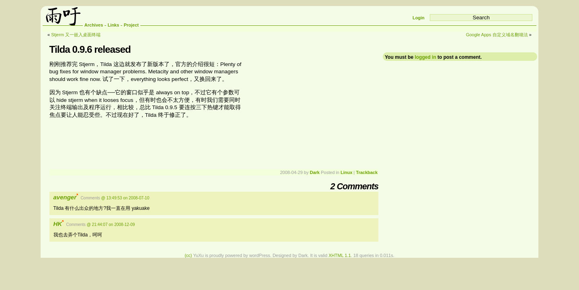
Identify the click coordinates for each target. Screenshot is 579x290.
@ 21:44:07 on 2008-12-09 (111, 224)
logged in (425, 57)
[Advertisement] (310, 111)
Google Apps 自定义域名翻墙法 (497, 34)
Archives (93, 25)
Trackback (367, 172)
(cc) (188, 255)
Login (419, 17)
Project (131, 25)
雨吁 (63, 15)
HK (57, 223)
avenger (65, 197)
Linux (346, 172)
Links (113, 25)
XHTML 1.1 (340, 255)
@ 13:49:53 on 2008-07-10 (125, 198)
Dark (314, 172)
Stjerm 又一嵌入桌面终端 (76, 34)
